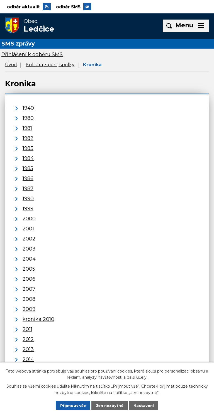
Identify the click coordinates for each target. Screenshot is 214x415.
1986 (28, 178)
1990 (28, 198)
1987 (28, 188)
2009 (29, 309)
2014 (28, 359)
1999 (28, 209)
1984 (28, 158)
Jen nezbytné (109, 405)
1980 (28, 118)
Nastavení (144, 405)
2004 (29, 259)
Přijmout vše (72, 405)
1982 (28, 138)
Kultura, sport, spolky (50, 65)
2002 (29, 239)
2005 (29, 269)
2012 (28, 339)
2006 (29, 279)
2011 (27, 329)
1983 (28, 148)
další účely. (137, 377)
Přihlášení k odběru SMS (32, 55)
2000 (29, 219)
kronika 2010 (38, 319)
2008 (29, 299)
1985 (28, 168)
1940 (28, 108)
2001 (28, 229)
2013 (28, 349)
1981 (27, 128)
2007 (29, 289)
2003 (29, 249)
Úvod (11, 65)
